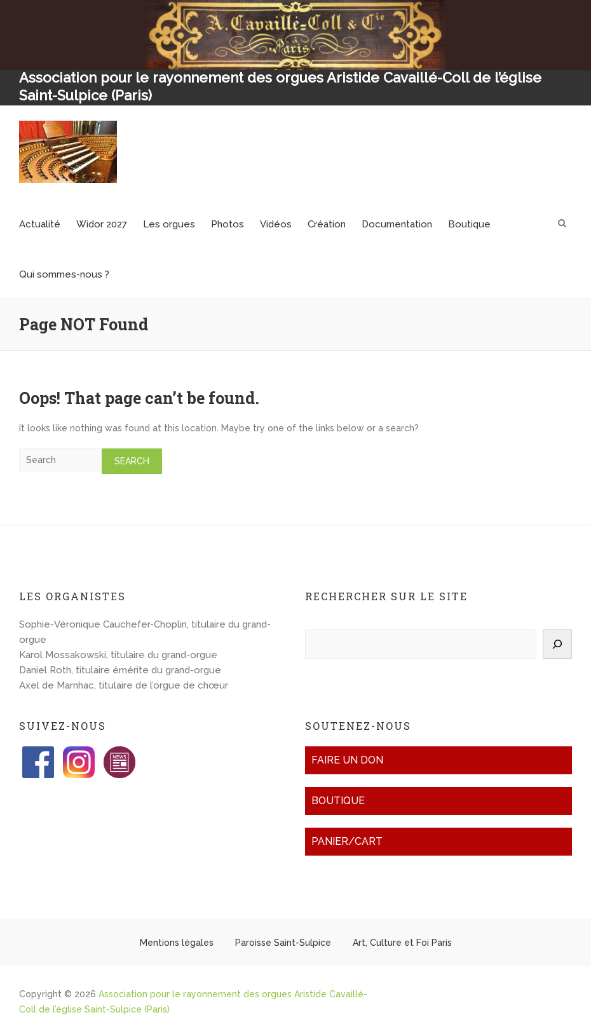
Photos (227, 224)
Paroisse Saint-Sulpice (283, 943)
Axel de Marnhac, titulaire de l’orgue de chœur (123, 685)
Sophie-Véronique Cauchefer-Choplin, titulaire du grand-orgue (145, 632)
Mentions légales (177, 943)
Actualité (39, 224)
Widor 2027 (101, 224)
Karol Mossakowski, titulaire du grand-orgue (118, 655)
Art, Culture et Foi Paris (402, 943)
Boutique (469, 224)
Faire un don (347, 760)
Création (327, 224)
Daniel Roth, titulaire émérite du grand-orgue (120, 670)
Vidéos (276, 224)
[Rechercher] (557, 644)
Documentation (397, 224)
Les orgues (169, 224)
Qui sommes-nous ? (64, 274)
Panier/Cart (347, 841)
